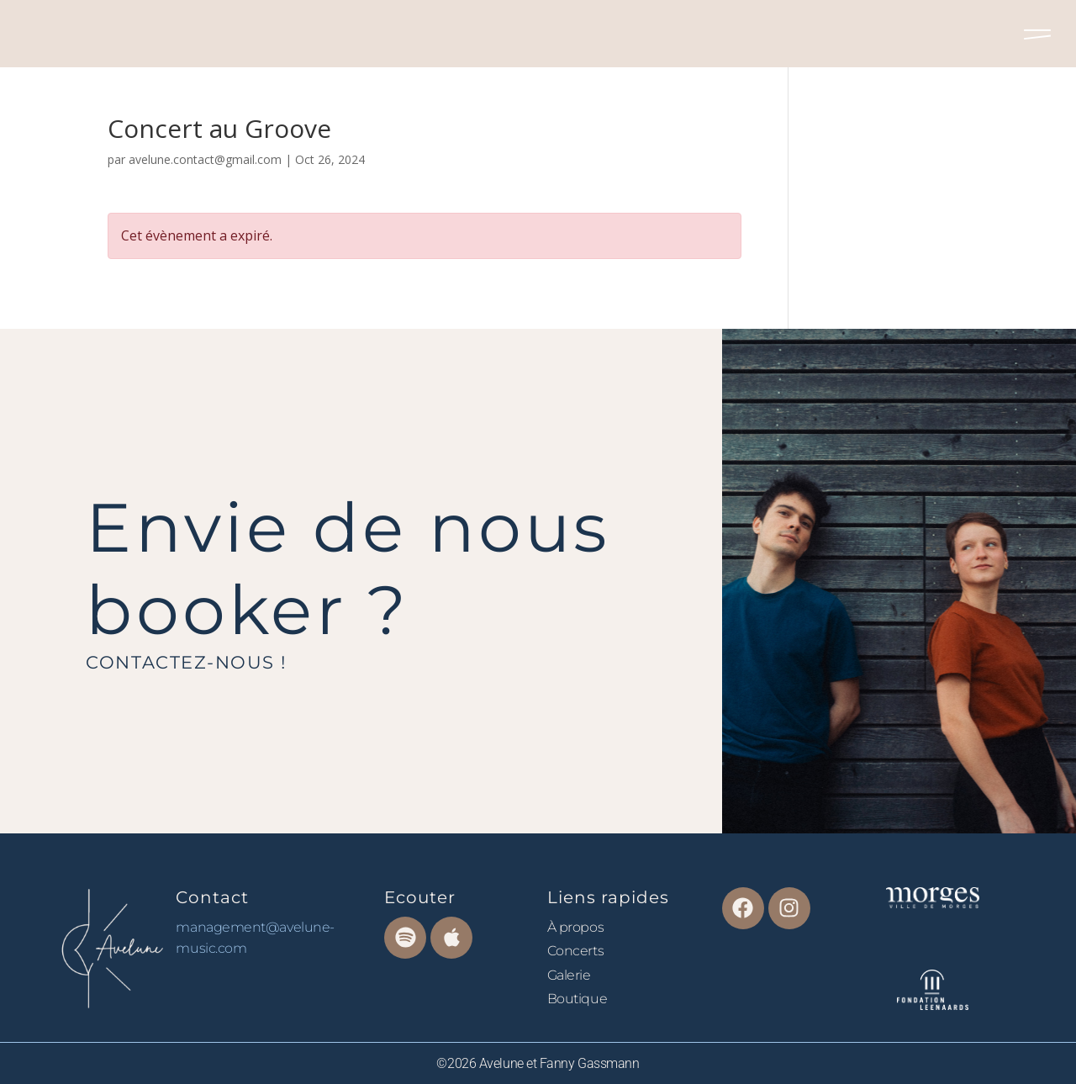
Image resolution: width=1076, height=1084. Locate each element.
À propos (575, 927)
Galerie (569, 975)
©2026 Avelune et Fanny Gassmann (537, 1063)
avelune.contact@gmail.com (205, 159)
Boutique (577, 999)
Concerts (575, 951)
